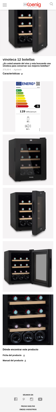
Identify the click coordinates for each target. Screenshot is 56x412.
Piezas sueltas (28, 406)
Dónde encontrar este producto (20, 349)
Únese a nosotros (27, 409)
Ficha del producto (12, 355)
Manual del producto (13, 360)
